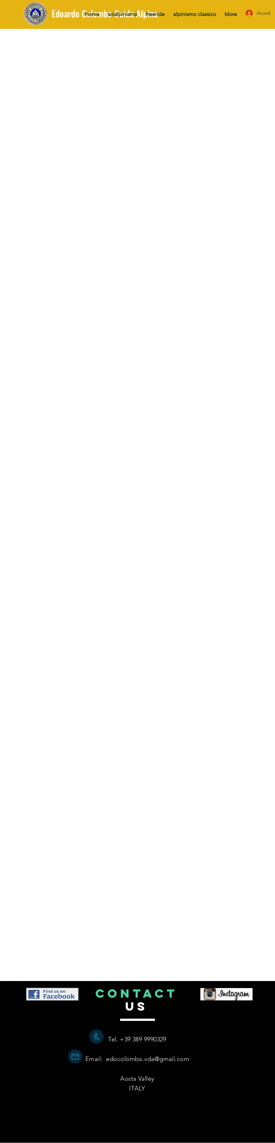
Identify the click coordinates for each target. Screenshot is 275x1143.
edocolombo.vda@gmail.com (147, 1059)
